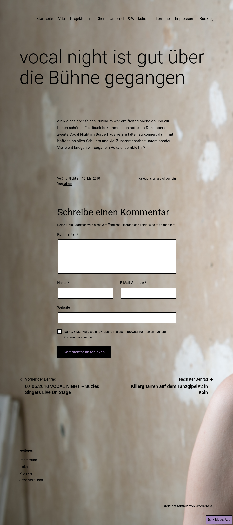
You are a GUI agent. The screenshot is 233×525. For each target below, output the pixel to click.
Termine (163, 18)
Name (63, 283)
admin (67, 184)
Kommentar (67, 234)
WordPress (204, 506)
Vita (61, 18)
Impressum (184, 18)
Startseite (44, 18)
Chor (101, 18)
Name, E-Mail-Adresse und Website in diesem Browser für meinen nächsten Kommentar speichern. (115, 334)
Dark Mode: (219, 519)
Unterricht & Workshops (130, 18)
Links (23, 467)
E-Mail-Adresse (133, 283)
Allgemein (169, 178)
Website (63, 307)
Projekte (77, 18)
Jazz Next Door (31, 480)
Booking (206, 18)
